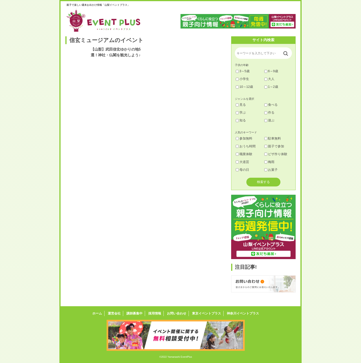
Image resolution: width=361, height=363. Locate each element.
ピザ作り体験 (275, 154)
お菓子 (271, 169)
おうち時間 (246, 146)
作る (269, 112)
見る (241, 104)
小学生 (242, 79)
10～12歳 (244, 87)
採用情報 (154, 313)
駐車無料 (272, 138)
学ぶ (241, 112)
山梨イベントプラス (107, 20)
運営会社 (114, 313)
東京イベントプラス (206, 313)
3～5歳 (243, 71)
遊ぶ (269, 120)
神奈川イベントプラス (243, 313)
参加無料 (244, 138)
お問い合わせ (176, 313)
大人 (269, 79)
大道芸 (242, 162)
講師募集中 (134, 313)
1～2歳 (271, 87)
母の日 (242, 169)
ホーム (97, 313)
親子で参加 (274, 146)
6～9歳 (271, 71)
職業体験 (244, 154)
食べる (271, 104)
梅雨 (269, 162)
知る (241, 120)
